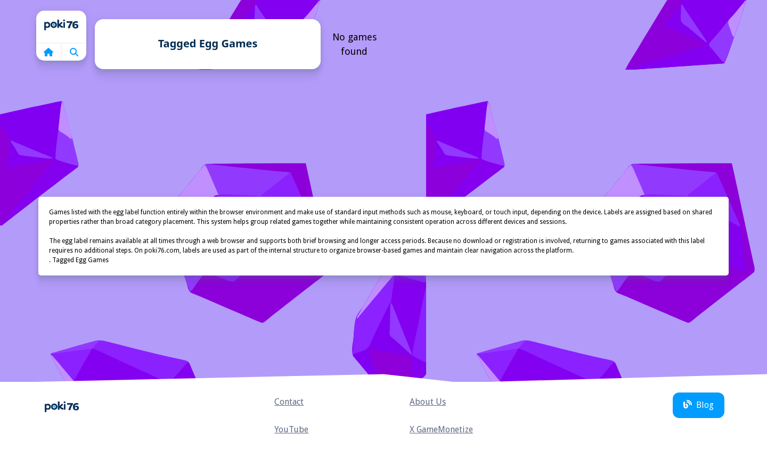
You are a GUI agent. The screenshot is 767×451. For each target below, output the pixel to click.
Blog (698, 405)
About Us (428, 402)
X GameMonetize (441, 429)
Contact (289, 402)
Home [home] (61, 27)
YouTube (291, 429)
